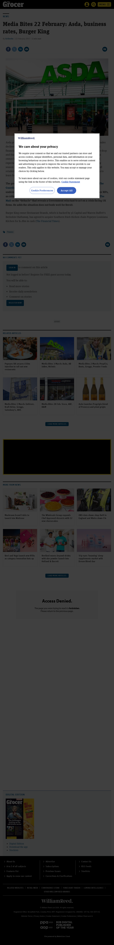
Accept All (67, 190)
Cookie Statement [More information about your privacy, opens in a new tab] (70, 181)
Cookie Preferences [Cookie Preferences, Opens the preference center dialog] (42, 190)
